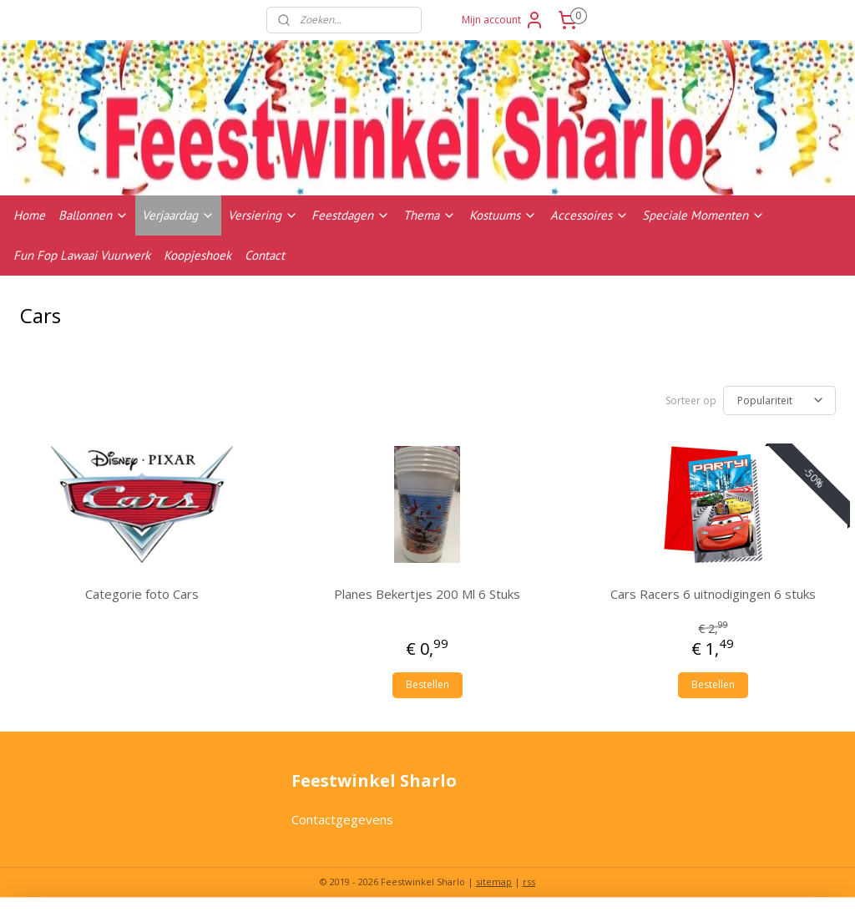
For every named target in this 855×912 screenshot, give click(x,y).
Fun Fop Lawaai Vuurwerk (81, 255)
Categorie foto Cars (142, 593)
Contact (265, 255)
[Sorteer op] (779, 400)
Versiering (263, 215)
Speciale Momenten (703, 215)
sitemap (494, 881)
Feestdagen (350, 215)
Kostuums (503, 215)
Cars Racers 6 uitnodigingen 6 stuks (713, 593)
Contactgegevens (342, 819)
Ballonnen (93, 215)
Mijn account (503, 20)
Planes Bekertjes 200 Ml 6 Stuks (427, 593)
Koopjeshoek (197, 255)
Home (29, 215)
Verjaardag (178, 215)
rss (529, 881)
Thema (429, 215)
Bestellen (427, 684)
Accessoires (589, 215)
